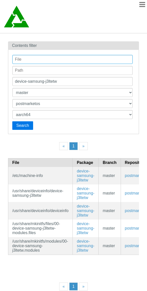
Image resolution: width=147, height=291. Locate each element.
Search (22, 125)
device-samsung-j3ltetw (85, 175)
